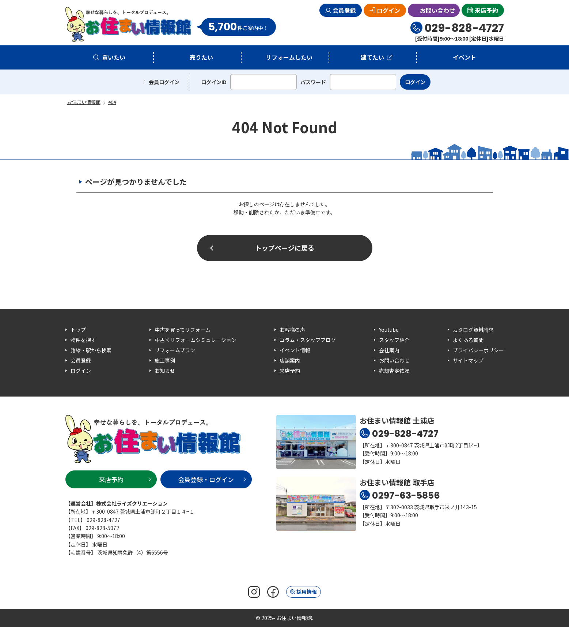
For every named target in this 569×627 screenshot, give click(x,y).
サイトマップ (468, 360)
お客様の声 (292, 329)
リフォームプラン (175, 350)
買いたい (113, 57)
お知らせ (165, 370)
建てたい (372, 57)
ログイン (388, 10)
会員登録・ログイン (206, 479)
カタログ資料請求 (473, 329)
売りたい (201, 57)
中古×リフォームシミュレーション (195, 339)
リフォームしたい (289, 57)
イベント (464, 57)
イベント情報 (295, 350)
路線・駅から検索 (91, 350)
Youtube (389, 329)
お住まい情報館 (128, 24)
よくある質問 (468, 339)
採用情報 (306, 591)
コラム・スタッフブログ (308, 339)
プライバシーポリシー (478, 350)
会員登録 (344, 10)
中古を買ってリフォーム (182, 329)
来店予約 (486, 10)
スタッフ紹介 (394, 339)
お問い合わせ (437, 10)
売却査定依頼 (394, 370)
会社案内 (389, 350)
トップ (78, 329)
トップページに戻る (284, 247)
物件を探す (83, 339)
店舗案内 (290, 360)
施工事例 (165, 360)
